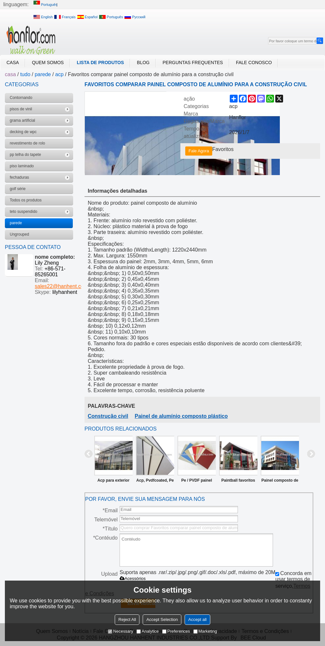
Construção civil (108, 416)
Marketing (205, 631)
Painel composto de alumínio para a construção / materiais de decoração (279, 481)
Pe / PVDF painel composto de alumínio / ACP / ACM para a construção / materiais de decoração (196, 481)
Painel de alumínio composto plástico (181, 416)
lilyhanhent (64, 292)
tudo (25, 74)
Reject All (127, 619)
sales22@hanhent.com (61, 286)
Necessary (120, 631)
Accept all (197, 619)
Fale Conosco (254, 62)
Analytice (147, 631)
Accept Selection (162, 619)
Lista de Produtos (100, 62)
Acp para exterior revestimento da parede (114, 481)
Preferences (176, 631)
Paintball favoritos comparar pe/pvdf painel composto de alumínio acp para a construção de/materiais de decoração (238, 481)
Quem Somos (48, 62)
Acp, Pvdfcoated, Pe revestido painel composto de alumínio (155, 481)
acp (59, 74)
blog (143, 62)
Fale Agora (198, 150)
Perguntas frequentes (192, 62)
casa (12, 62)
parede (43, 74)
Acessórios (133, 578)
